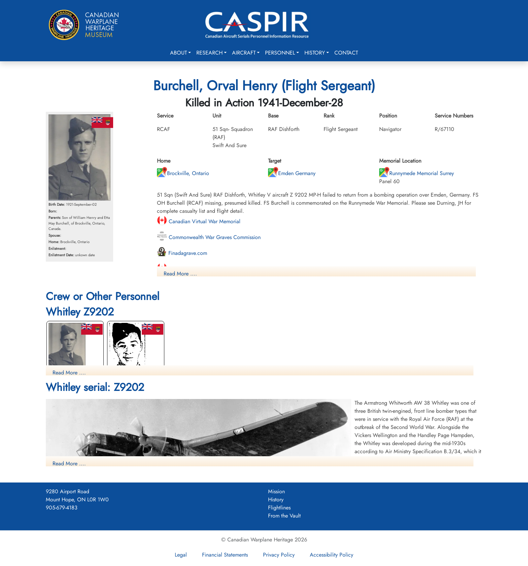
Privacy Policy (279, 555)
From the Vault (284, 516)
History (314, 53)
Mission (276, 491)
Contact (346, 53)
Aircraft (244, 53)
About (178, 53)
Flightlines (279, 507)
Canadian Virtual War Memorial (198, 221)
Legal (181, 555)
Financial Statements (225, 555)
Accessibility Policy (331, 555)
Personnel (280, 53)
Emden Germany (292, 173)
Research (209, 53)
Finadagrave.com (182, 253)
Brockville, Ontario (183, 173)
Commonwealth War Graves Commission (209, 237)
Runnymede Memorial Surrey (416, 173)
